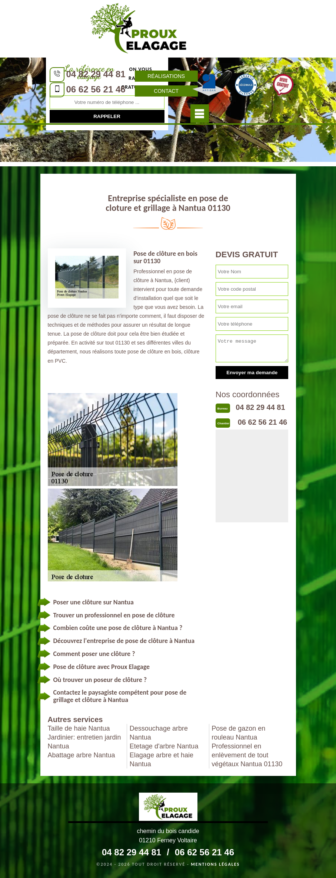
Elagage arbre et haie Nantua (161, 759)
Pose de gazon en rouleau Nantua (238, 733)
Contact (166, 91)
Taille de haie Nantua (79, 728)
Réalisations (166, 76)
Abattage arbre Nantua (81, 755)
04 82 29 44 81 (96, 74)
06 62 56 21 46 (96, 89)
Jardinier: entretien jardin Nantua (84, 742)
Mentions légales (215, 864)
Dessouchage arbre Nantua (159, 733)
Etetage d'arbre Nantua (164, 746)
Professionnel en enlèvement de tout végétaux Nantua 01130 (247, 755)
